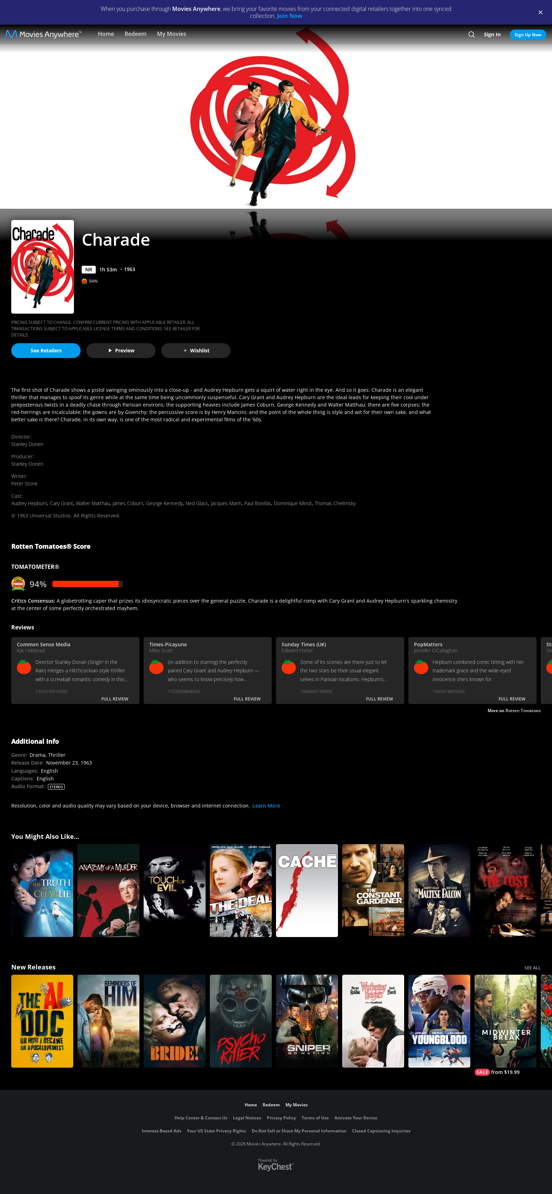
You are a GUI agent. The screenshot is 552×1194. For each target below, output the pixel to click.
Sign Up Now (528, 35)
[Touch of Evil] (175, 890)
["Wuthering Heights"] (373, 1021)
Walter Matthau (93, 503)
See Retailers (46, 350)
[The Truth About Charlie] (42, 890)
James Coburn (128, 503)
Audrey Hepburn (29, 503)
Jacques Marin (226, 503)
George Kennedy (164, 503)
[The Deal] (241, 890)
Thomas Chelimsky (335, 503)
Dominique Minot (293, 503)
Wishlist (196, 350)
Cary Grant (61, 503)
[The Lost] (506, 890)
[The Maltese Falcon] (439, 890)
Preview (121, 350)
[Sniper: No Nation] (307, 1021)
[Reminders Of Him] (108, 1021)
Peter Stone (24, 483)
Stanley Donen (27, 444)
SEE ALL (533, 968)
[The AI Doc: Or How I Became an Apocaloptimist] (42, 1021)
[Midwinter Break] (506, 1025)
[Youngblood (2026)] (439, 1021)
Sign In (492, 34)
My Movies (171, 34)
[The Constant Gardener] (373, 890)
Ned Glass (197, 503)
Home (106, 34)
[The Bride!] (175, 1021)
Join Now (289, 16)
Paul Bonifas (257, 503)
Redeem (135, 34)
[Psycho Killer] (241, 1021)
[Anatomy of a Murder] (108, 890)
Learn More (266, 805)
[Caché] (307, 890)
